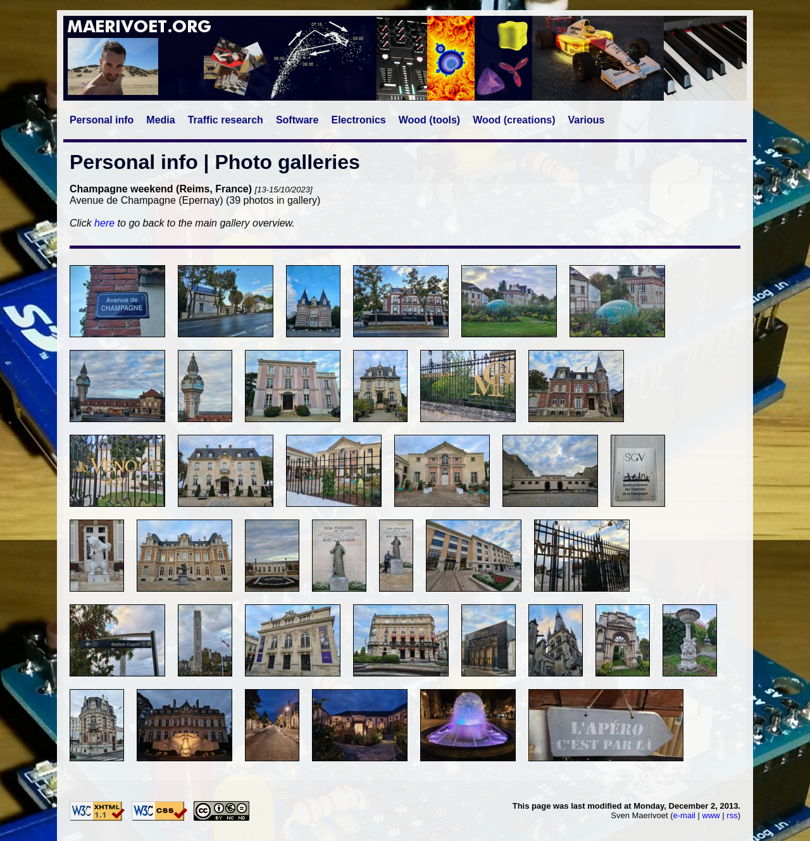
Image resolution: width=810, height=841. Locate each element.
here (104, 223)
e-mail (684, 815)
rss (731, 815)
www (711, 815)
